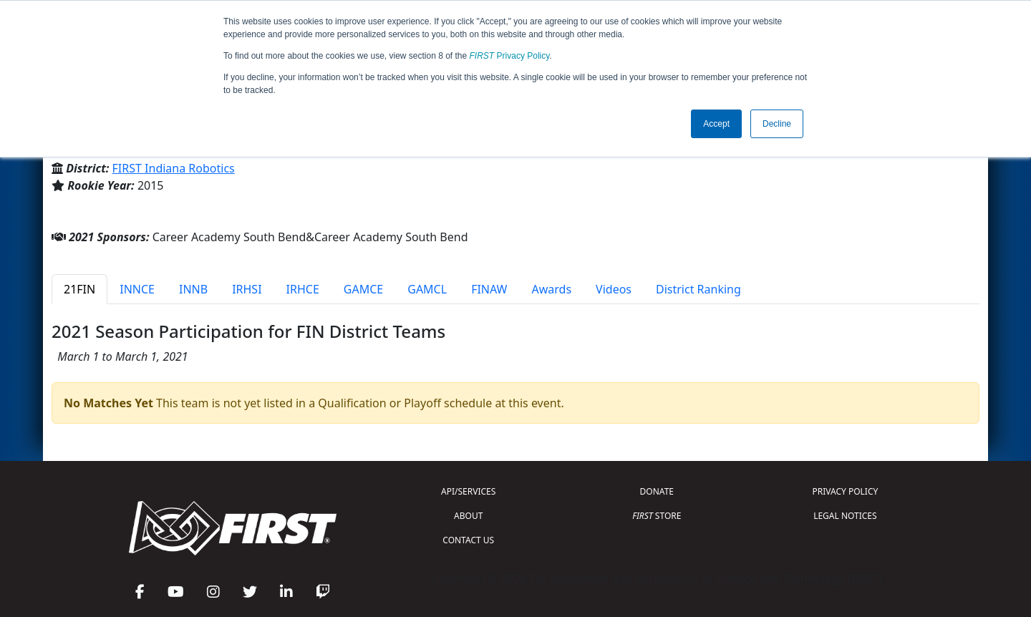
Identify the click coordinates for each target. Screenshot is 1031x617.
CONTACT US (468, 540)
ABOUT (468, 516)
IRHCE (302, 289)
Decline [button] (777, 124)
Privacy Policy (510, 56)
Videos (613, 289)
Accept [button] (716, 124)
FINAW (489, 289)
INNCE (137, 289)
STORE (656, 516)
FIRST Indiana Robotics (173, 168)
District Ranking (698, 289)
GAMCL (427, 289)
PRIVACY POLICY (845, 491)
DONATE (657, 491)
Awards (551, 289)
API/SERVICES (468, 491)
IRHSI (246, 289)
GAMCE (363, 289)
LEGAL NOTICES (845, 516)
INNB (193, 289)
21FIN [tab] (79, 289)
